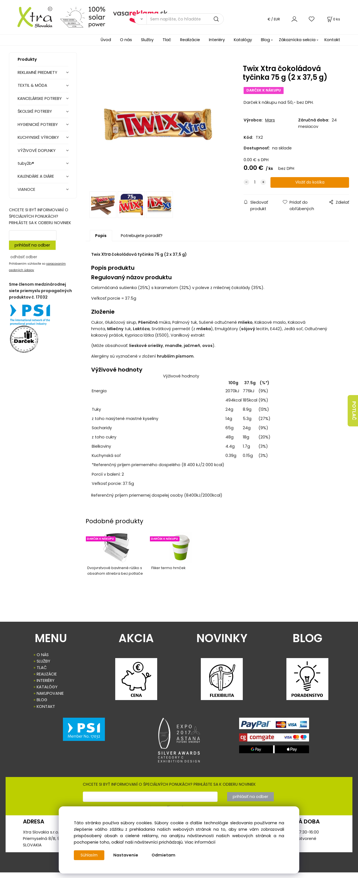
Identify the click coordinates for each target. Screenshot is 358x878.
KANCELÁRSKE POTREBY (40, 98)
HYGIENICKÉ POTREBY (38, 124)
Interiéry (217, 40)
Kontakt (332, 40)
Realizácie (190, 40)
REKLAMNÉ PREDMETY (37, 72)
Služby (147, 40)
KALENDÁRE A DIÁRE (36, 176)
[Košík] (333, 19)
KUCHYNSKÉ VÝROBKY (38, 137)
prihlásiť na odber (32, 245)
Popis (101, 241)
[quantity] (254, 182)
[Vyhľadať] (140, 19)
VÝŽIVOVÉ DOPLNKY (37, 150)
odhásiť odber (23, 257)
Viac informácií (200, 842)
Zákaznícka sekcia (297, 40)
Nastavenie (127, 855)
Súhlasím (90, 855)
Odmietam (165, 855)
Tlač (166, 40)
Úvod (106, 40)
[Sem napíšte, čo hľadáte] (185, 19)
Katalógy (243, 40)
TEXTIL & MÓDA (32, 85)
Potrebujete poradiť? (141, 241)
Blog (265, 40)
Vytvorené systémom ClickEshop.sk (179, 874)
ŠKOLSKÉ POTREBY (35, 111)
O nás (126, 40)
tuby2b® (26, 163)
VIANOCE (26, 189)
